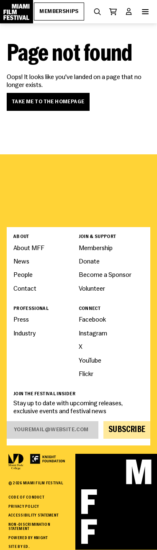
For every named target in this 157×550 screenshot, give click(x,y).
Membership (96, 248)
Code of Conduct (26, 497)
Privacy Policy (23, 507)
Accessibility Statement (33, 515)
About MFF (28, 248)
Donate (89, 261)
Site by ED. (19, 547)
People (23, 275)
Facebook (92, 320)
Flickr (86, 374)
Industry (24, 333)
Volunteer (92, 289)
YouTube (90, 361)
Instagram (93, 333)
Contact (24, 289)
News (21, 261)
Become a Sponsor (105, 275)
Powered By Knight (28, 538)
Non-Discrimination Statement (29, 527)
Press (21, 320)
